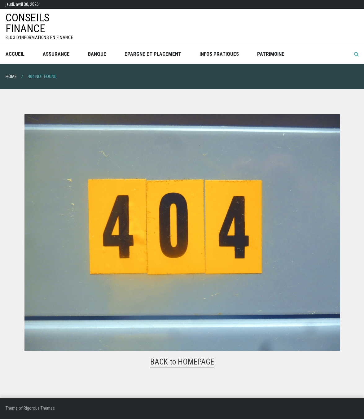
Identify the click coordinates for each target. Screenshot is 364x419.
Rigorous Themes (39, 408)
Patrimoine (270, 54)
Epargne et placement (153, 54)
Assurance (56, 54)
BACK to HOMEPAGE (182, 361)
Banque (97, 54)
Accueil (15, 54)
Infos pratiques (219, 54)
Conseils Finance (27, 23)
